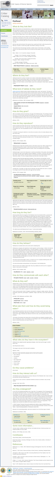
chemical (36, 277)
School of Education (19, 472)
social (32, 271)
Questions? (21, 468)
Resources (30, 9)
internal (47, 176)
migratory (29, 271)
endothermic (27, 65)
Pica (19, 334)
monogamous (24, 143)
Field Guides (14, 9)
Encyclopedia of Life (4, 47)
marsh (20, 108)
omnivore (22, 298)
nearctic (26, 85)
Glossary (45, 9)
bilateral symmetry (35, 65)
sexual (37, 176)
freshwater (16, 104)
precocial (25, 209)
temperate (42, 102)
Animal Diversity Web (41, 2)
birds (6, 20)
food (35, 385)
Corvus (18, 332)
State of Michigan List (45, 420)
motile (24, 271)
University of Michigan (28, 472)
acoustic (32, 277)
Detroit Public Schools (46, 472)
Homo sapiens (21, 327)
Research (22, 9)
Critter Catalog (5, 14)
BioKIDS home (15, 468)
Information (4, 30)
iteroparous (28, 174)
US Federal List (16, 420)
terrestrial (46, 102)
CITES (28, 420)
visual (25, 277)
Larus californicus (24, 336)
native (31, 85)
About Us (38, 9)
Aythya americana (16, 91)
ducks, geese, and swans (6, 22)
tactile (28, 277)
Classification (4, 36)
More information (17, 417)
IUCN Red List (16, 414)
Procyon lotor (21, 331)
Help (51, 9)
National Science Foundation (34, 473)
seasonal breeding (36, 174)
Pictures (3, 33)
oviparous (16, 177)
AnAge (42, 183)
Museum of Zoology (35, 472)
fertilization (42, 176)
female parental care (32, 209)
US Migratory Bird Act (45, 414)
